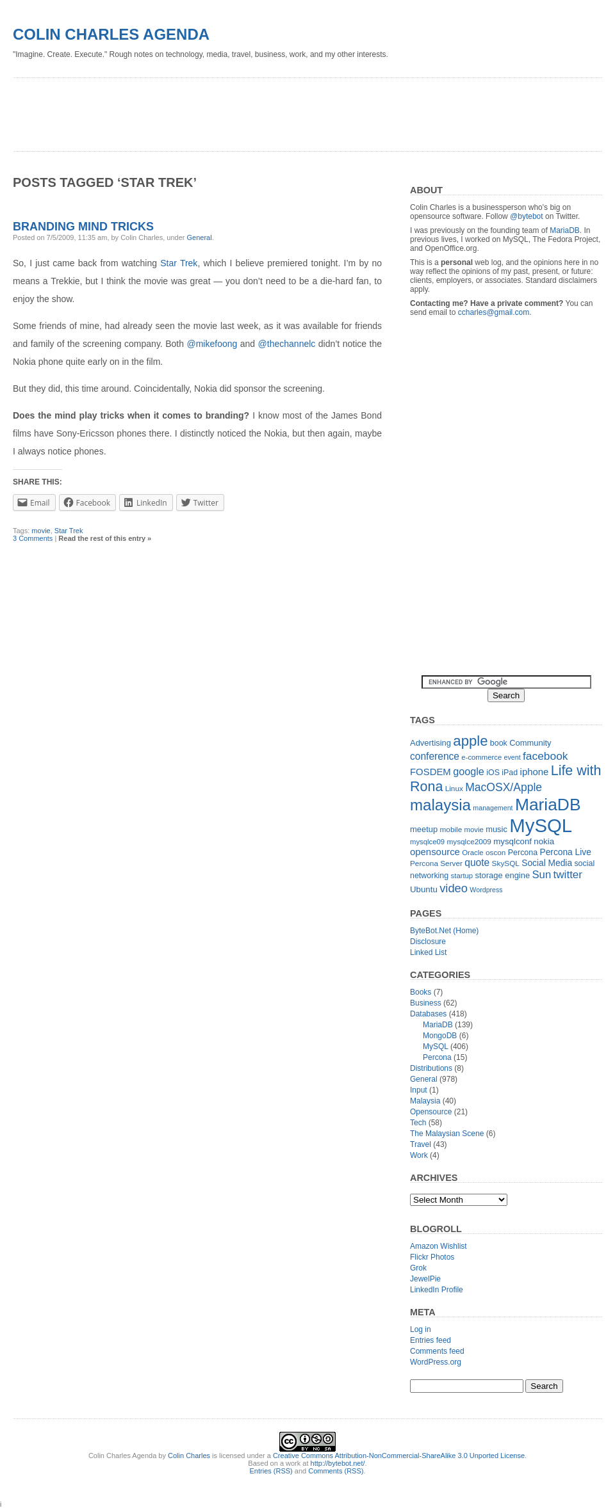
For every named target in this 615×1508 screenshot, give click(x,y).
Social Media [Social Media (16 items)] (546, 863)
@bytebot (526, 216)
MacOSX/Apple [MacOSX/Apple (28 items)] (503, 787)
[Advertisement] (246, 110)
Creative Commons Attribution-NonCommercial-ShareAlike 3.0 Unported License (399, 1455)
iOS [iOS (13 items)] (493, 772)
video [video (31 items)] (453, 888)
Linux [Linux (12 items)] (454, 788)
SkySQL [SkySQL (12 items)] (506, 863)
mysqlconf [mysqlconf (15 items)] (512, 841)
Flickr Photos (432, 1257)
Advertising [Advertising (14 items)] (430, 743)
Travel (420, 1144)
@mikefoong (211, 344)
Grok (418, 1267)
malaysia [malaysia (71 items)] (440, 805)
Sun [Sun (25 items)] (541, 875)
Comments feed (437, 1351)
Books (420, 992)
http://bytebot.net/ (338, 1463)
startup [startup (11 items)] (462, 875)
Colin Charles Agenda (111, 34)
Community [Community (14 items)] (530, 743)
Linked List (428, 952)
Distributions (431, 1068)
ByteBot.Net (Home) (444, 930)
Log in (420, 1329)
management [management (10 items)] (492, 808)
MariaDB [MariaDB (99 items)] (548, 804)
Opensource (431, 1111)
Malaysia (425, 1100)
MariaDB (565, 230)
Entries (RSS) (271, 1471)
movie (40, 530)
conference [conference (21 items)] (434, 756)
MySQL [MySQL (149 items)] (540, 825)
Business (425, 1003)
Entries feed (430, 1340)
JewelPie (425, 1278)
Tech (418, 1122)
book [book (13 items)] (498, 743)
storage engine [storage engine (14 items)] (502, 875)
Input (418, 1090)
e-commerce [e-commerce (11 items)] (481, 757)
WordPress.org (435, 1362)
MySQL (435, 1046)
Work (419, 1155)
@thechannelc (287, 344)
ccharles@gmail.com (494, 312)
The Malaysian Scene (447, 1133)
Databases (428, 1013)
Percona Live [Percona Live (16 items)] (565, 852)
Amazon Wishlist (438, 1246)
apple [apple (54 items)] (470, 741)
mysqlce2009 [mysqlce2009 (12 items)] (469, 841)
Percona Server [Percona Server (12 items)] (436, 863)
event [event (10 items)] (512, 757)
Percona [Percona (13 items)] (522, 852)
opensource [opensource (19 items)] (435, 851)
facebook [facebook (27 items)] (545, 756)
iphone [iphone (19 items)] (534, 771)
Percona (437, 1057)
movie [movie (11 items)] (474, 829)
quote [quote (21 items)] (476, 862)
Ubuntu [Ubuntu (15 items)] (424, 889)
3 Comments (33, 538)
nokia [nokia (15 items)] (544, 841)
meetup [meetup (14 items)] (424, 829)
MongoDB (440, 1035)
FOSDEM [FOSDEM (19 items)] (430, 771)
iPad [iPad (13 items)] (510, 772)
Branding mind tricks (83, 226)
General (199, 237)
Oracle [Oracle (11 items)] (472, 852)
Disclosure (428, 941)
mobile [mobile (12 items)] (451, 829)
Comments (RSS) (335, 1471)
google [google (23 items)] (468, 771)
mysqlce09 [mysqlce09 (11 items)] (427, 842)
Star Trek (178, 263)
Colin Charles (189, 1455)
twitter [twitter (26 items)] (568, 875)
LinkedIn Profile (436, 1289)
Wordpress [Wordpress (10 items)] (486, 890)
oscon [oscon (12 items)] (495, 852)
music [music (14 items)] (496, 829)
